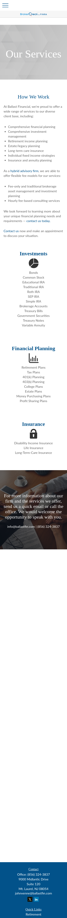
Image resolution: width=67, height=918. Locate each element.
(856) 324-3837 (39, 874)
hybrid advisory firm (24, 171)
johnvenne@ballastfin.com (33, 893)
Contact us (11, 231)
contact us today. (38, 221)
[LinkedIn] (36, 899)
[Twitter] (30, 899)
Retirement (33, 914)
